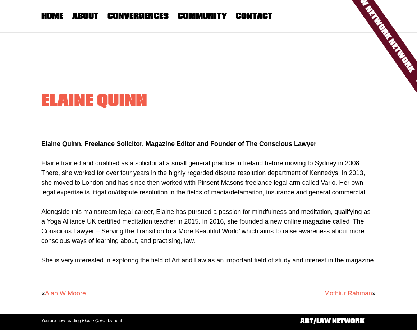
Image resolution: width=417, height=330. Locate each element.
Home (52, 16)
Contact (254, 16)
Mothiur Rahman (348, 293)
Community (202, 16)
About (85, 16)
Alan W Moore (65, 293)
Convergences (138, 16)
